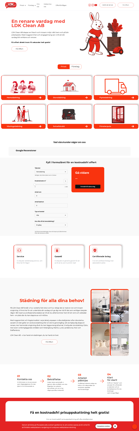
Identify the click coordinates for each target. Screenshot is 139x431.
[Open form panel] (134, 426)
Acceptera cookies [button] (103, 426)
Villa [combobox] (37, 215)
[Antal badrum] (51, 205)
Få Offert (126, 5)
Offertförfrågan (61, 5)
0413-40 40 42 (108, 5)
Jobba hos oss (47, 5)
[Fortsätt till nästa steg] (88, 186)
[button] (22, 5)
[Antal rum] (51, 196)
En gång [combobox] (38, 225)
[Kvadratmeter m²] (65, 181)
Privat (63, 66)
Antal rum (38, 192)
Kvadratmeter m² (40, 181)
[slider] (51, 184)
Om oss (38, 5)
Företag (75, 66)
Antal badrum (39, 202)
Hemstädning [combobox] (40, 172)
